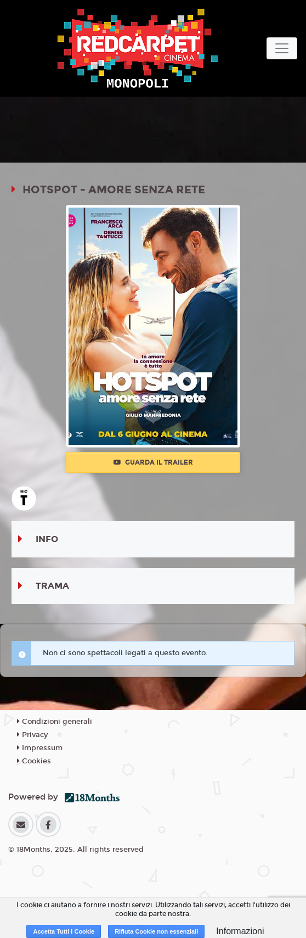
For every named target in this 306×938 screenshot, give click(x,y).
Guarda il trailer (153, 462)
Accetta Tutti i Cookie (63, 931)
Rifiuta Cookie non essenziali (156, 931)
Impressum (40, 748)
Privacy (32, 734)
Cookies (34, 761)
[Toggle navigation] (282, 48)
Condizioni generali (54, 721)
